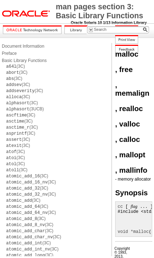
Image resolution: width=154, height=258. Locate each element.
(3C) (15, 66)
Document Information (23, 46)
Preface (9, 53)
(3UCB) (25, 108)
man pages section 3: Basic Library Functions (99, 11)
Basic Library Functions (24, 60)
